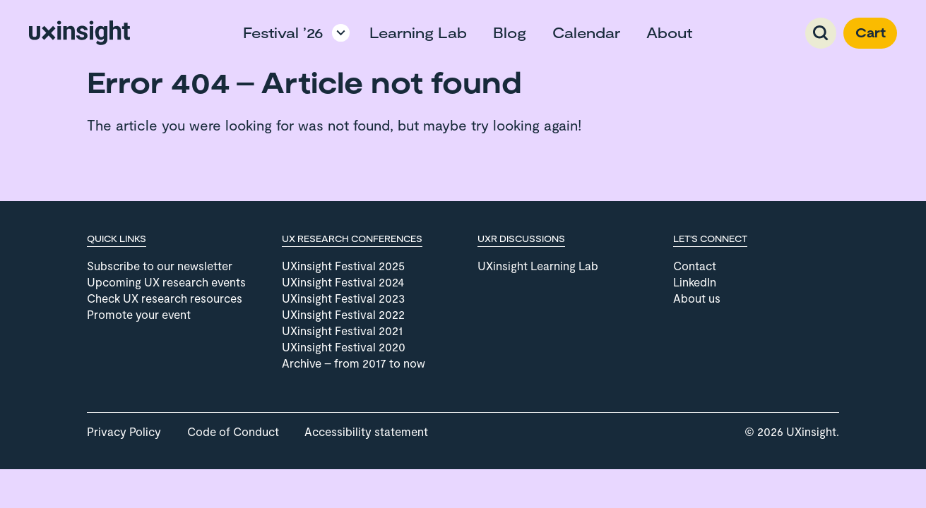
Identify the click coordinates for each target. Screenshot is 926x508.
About (669, 32)
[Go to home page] (79, 32)
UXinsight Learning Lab (537, 265)
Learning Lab (418, 32)
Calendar (586, 32)
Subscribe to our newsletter (159, 265)
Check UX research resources (164, 298)
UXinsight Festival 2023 (343, 298)
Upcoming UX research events (166, 282)
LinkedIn (694, 282)
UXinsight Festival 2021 (342, 330)
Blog (509, 32)
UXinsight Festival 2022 (343, 314)
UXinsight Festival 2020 (343, 346)
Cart (870, 32)
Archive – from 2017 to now (353, 363)
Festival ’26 (283, 32)
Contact (694, 265)
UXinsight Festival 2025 (343, 265)
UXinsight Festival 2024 (343, 282)
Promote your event (139, 314)
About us (696, 298)
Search (821, 33)
